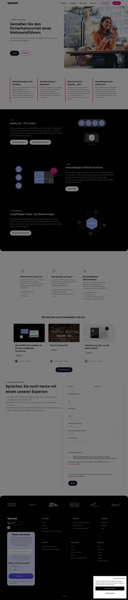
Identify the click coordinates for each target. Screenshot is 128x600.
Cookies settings (110, 593)
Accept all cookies (110, 588)
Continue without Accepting (119, 578)
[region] (110, 587)
